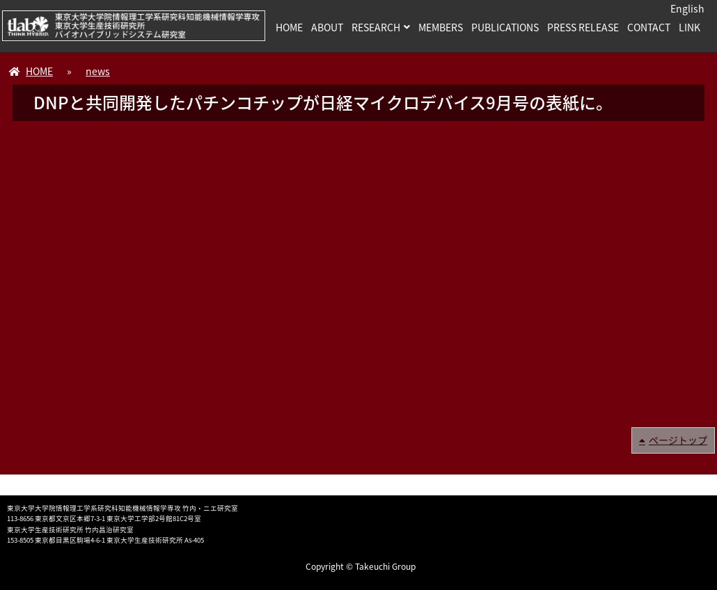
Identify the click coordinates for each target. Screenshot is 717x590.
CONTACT (648, 27)
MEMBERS (440, 27)
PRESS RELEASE (583, 27)
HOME (289, 27)
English (687, 8)
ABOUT (327, 27)
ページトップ (678, 440)
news (98, 71)
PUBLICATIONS (505, 27)
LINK (689, 27)
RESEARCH (376, 27)
